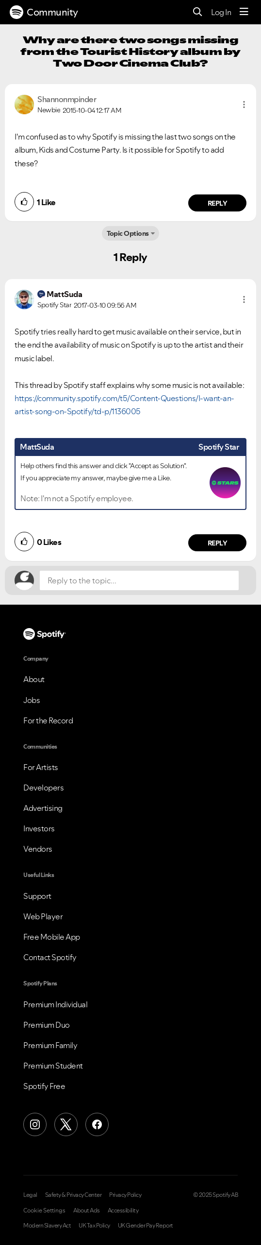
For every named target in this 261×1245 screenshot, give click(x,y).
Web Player (43, 916)
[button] (244, 104)
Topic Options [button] (128, 233)
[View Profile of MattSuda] (64, 294)
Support (37, 896)
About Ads (86, 1210)
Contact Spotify (50, 957)
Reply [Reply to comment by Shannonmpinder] (218, 203)
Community (44, 12)
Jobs (31, 700)
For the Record (48, 720)
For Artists (40, 767)
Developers (43, 787)
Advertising (43, 808)
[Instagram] (35, 1124)
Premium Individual (55, 1004)
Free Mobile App (51, 936)
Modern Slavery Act (47, 1225)
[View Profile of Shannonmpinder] (66, 99)
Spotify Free (44, 1086)
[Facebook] (97, 1124)
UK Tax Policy (94, 1225)
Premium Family (50, 1045)
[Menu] (244, 12)
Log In (221, 12)
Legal (30, 1195)
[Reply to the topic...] (139, 580)
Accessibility (123, 1210)
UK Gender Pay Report (145, 1225)
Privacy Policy (125, 1195)
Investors (39, 828)
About (34, 679)
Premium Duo (46, 1024)
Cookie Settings (44, 1210)
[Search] (197, 12)
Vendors (37, 848)
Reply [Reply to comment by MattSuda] (218, 543)
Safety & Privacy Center (73, 1195)
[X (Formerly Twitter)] (66, 1124)
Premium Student (53, 1065)
